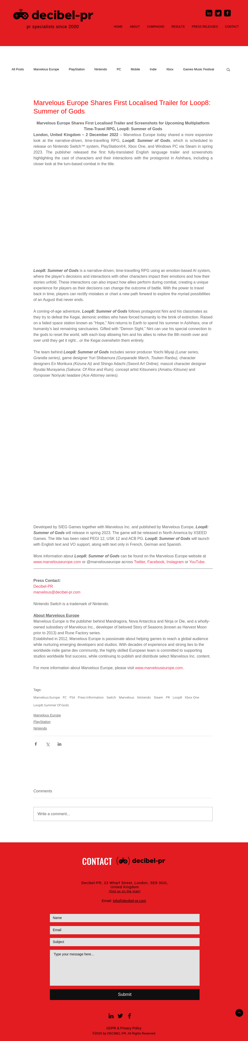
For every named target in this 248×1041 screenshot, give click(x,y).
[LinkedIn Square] (209, 13)
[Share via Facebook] (35, 744)
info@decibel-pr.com (129, 901)
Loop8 (177, 697)
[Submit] (125, 994)
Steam (158, 697)
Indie (153, 69)
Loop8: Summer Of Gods (51, 705)
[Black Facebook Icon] (129, 1015)
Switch (111, 697)
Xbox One (192, 697)
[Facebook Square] (227, 13)
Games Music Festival (198, 69)
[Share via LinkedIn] (59, 744)
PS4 (72, 697)
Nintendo (100, 69)
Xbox (169, 69)
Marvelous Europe (46, 69)
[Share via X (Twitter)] (47, 744)
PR (168, 697)
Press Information (91, 697)
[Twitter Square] (218, 13)
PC (119, 69)
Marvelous (126, 697)
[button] (228, 69)
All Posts (18, 69)
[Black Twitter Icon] (120, 1015)
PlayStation (77, 69)
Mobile (135, 69)
